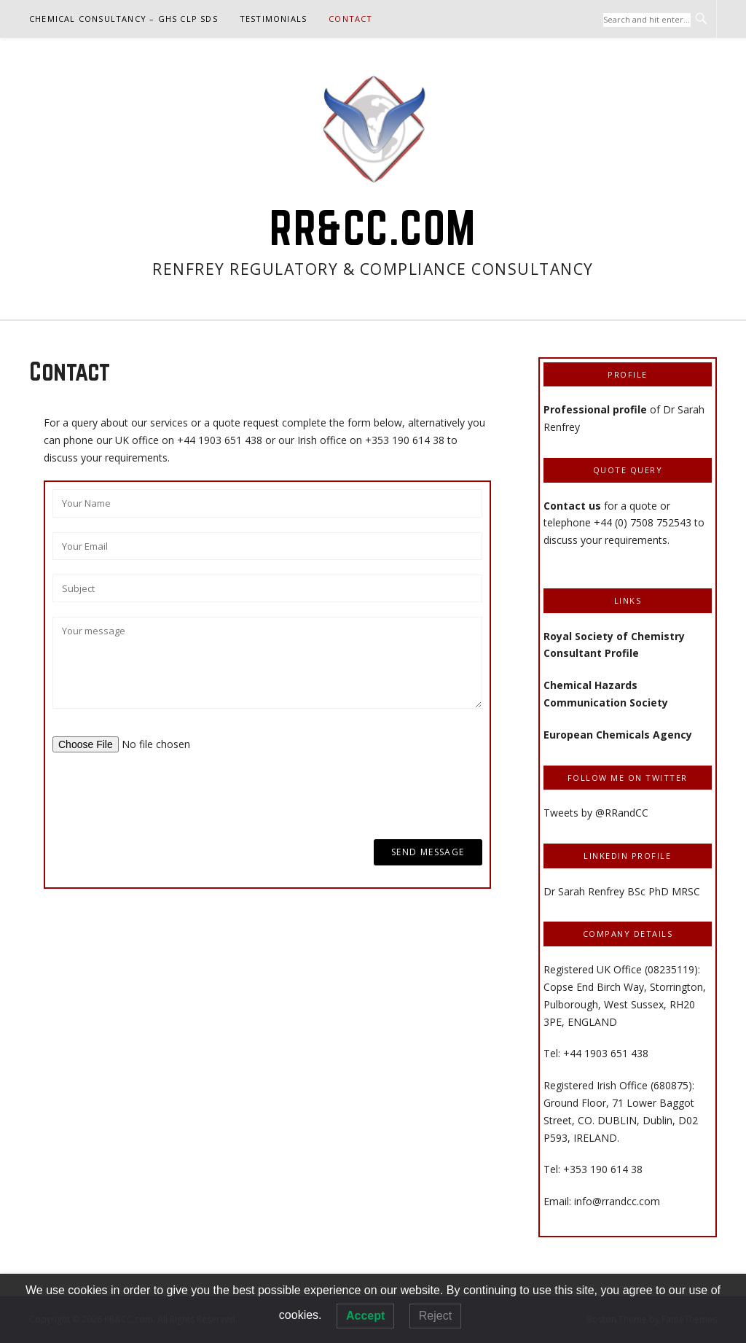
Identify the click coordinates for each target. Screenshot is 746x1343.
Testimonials (273, 18)
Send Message (428, 852)
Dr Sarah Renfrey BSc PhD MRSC (621, 891)
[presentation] (163, 796)
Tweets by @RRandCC (595, 813)
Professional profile (595, 409)
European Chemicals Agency (617, 734)
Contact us (573, 506)
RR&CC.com (373, 227)
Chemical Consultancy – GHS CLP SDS (123, 18)
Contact (350, 18)
